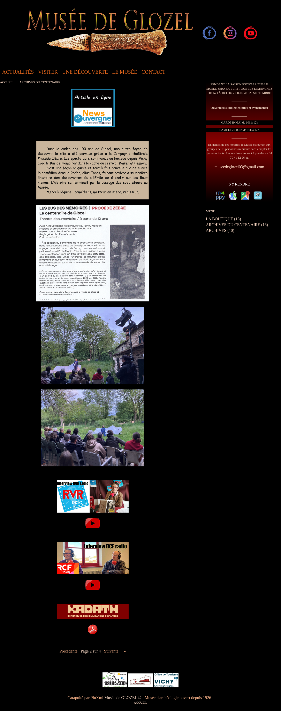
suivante (111, 651)
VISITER (48, 72)
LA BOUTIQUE (219, 219)
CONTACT (153, 72)
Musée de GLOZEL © (123, 697)
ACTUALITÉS (18, 72)
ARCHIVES (216, 230)
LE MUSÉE (124, 72)
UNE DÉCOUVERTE (85, 72)
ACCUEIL (6, 82)
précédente (69, 651)
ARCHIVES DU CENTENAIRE (233, 224)
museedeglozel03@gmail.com (239, 167)
